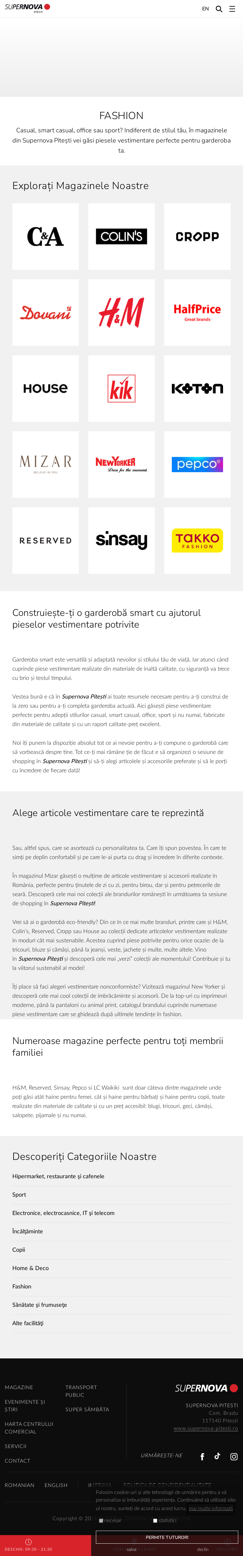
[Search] (219, 9)
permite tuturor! (167, 1537)
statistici (165, 1520)
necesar (110, 1520)
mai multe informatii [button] (211, 1508)
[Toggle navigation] (232, 9)
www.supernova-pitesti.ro (206, 1428)
